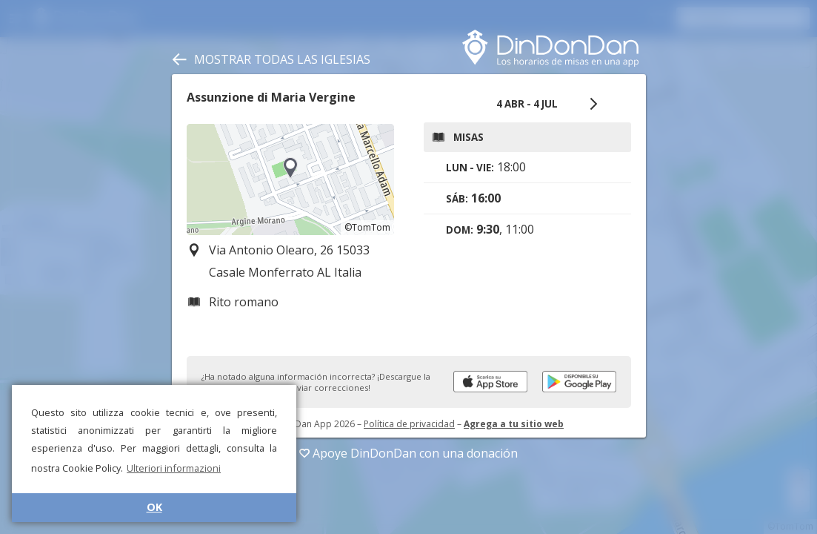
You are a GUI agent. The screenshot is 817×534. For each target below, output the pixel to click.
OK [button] (154, 507)
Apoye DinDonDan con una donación (408, 453)
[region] (290, 179)
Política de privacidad (409, 424)
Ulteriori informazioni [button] (174, 468)
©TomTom (367, 227)
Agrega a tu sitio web (514, 424)
